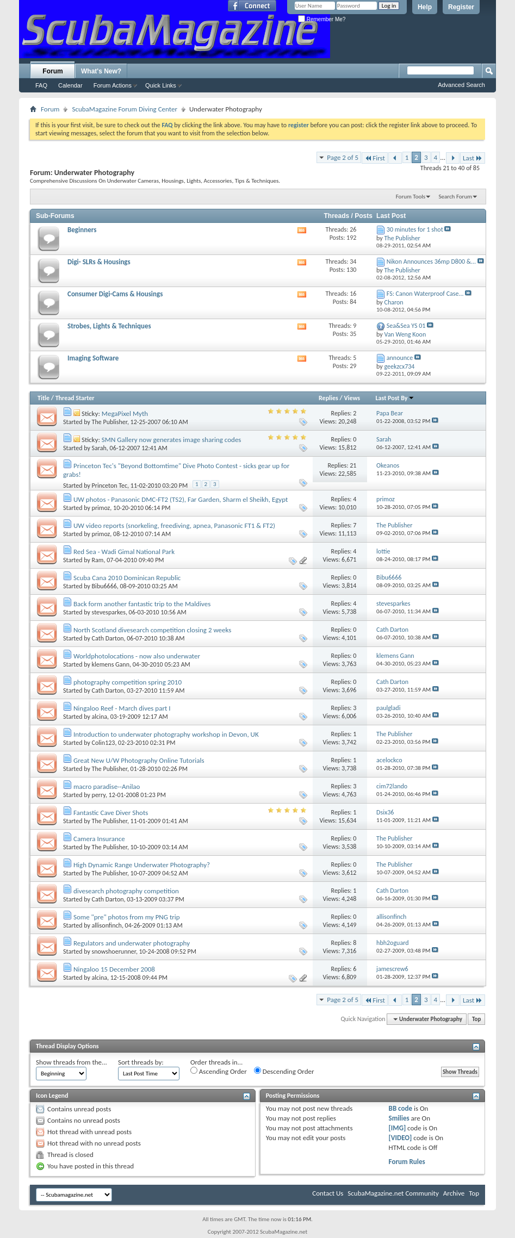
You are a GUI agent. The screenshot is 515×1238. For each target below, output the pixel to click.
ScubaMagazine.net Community (393, 1193)
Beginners (81, 230)
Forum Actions (113, 85)
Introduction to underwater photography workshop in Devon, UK (166, 734)
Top (476, 1019)
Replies (328, 398)
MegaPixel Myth (125, 413)
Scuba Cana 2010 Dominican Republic (127, 578)
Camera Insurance (99, 839)
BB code (400, 1108)
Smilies (399, 1118)
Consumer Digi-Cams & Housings (115, 294)
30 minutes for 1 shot (415, 229)
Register (461, 7)
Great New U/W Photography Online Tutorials (138, 760)
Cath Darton (108, 638)
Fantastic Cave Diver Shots (110, 812)
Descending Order (284, 1071)
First (374, 158)
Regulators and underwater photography (131, 943)
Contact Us (327, 1193)
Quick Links (160, 85)
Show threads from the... (71, 1062)
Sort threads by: (141, 1062)
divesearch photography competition (126, 891)
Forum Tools (410, 196)
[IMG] (397, 1128)
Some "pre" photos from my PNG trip (126, 917)
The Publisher (109, 422)
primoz (101, 508)
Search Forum (456, 196)
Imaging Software (93, 358)
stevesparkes (109, 612)
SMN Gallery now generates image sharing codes (171, 440)
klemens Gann (110, 664)
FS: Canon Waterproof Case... (425, 293)
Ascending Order (218, 1071)
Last (472, 158)
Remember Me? (321, 19)
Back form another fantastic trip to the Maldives (141, 604)
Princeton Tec (110, 485)
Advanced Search (461, 85)
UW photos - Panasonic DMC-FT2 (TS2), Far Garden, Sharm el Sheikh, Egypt (180, 499)
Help (425, 7)
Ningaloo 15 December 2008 (114, 969)
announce (400, 358)
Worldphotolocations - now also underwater (136, 656)
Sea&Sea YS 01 (406, 325)
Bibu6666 (104, 586)
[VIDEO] (400, 1138)
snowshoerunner (114, 951)
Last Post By (395, 398)
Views (352, 398)
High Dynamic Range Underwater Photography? (141, 865)
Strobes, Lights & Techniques (109, 326)
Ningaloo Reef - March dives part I (122, 708)
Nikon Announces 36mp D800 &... (431, 261)
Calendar (70, 85)
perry (99, 795)
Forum (52, 71)
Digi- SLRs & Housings (99, 262)
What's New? (101, 71)
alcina (99, 716)
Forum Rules (407, 1162)
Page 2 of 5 (342, 157)
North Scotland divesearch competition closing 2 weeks (152, 630)
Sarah (99, 448)
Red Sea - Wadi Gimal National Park (124, 552)
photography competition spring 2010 (127, 682)
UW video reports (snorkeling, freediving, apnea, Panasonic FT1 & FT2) (174, 525)
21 (353, 465)
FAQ (41, 85)
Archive (453, 1193)
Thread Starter (75, 398)
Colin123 (103, 742)
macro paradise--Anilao (106, 786)
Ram (98, 560)
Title (43, 398)
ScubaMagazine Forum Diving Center (124, 109)
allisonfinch (107, 925)
